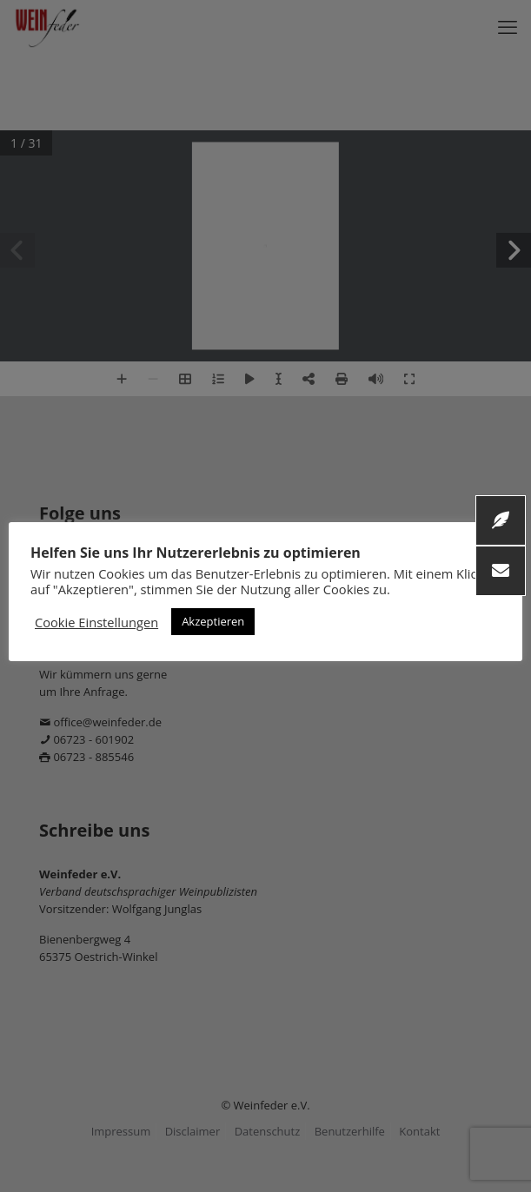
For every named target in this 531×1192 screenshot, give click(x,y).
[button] (500, 571)
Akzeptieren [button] (213, 621)
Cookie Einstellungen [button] (96, 622)
